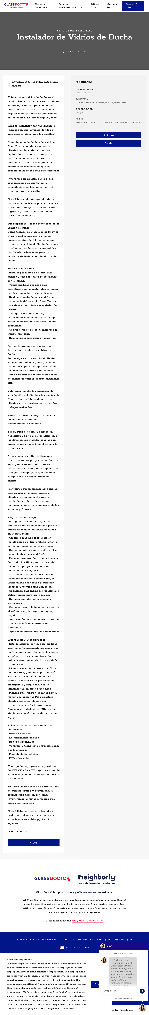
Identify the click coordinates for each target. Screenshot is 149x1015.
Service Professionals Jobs (70, 6)
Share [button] (109, 135)
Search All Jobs (133, 6)
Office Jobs (95, 6)
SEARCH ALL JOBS (123, 940)
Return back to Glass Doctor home (37, 940)
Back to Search (74, 51)
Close (98, 984)
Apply (109, 143)
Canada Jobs (112, 6)
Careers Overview (41, 6)
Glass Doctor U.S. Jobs (74, 947)
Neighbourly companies (87, 920)
